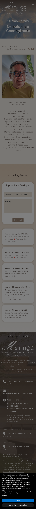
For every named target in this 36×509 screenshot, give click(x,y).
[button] (33, 475)
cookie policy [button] (19, 480)
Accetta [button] (18, 500)
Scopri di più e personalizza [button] (18, 505)
